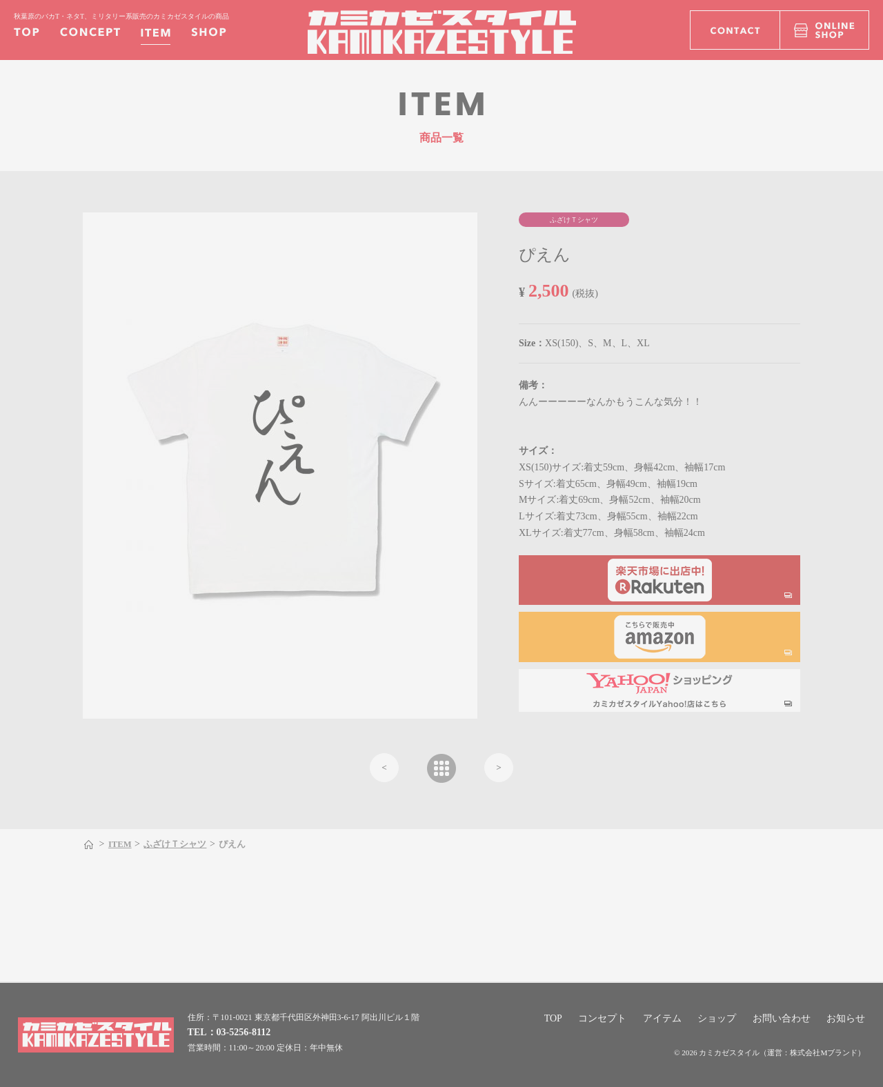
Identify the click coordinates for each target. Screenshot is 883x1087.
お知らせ (845, 1018)
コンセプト (602, 1018)
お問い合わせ (782, 1018)
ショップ (716, 1018)
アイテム (662, 1018)
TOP (553, 1018)
